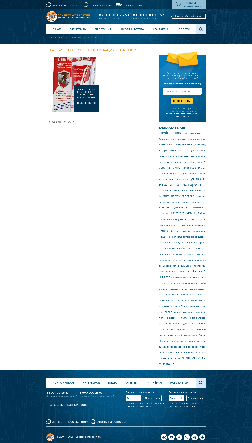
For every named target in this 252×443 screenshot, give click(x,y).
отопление (191, 358)
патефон (201, 318)
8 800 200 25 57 (148, 15)
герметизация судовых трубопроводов (184, 150)
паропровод (182, 179)
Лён (173, 364)
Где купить (78, 29)
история (185, 202)
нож (189, 271)
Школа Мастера (132, 29)
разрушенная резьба (185, 242)
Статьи (63, 37)
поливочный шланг (183, 312)
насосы (199, 294)
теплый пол (183, 329)
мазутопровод (172, 306)
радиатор (181, 254)
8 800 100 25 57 (114, 15)
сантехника (194, 254)
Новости (183, 29)
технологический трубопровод (180, 335)
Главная (51, 37)
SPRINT (185, 190)
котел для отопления (190, 225)
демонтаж (175, 358)
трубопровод (170, 133)
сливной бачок (190, 347)
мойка (192, 318)
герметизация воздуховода (190, 231)
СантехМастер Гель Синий (178, 265)
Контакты (160, 29)
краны (198, 139)
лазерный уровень (169, 202)
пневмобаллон (167, 156)
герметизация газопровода (179, 295)
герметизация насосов (193, 173)
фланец (199, 248)
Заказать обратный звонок (188, 16)
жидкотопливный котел (188, 352)
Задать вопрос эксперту (65, 5)
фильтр (173, 225)
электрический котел (182, 139)
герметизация (186, 212)
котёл (193, 277)
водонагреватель (185, 156)
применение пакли (177, 318)
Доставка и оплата (134, 5)
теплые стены (166, 179)
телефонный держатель (182, 323)
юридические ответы (170, 237)
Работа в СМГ (180, 382)
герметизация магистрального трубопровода (182, 145)
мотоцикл (200, 196)
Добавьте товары (192, 6)
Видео (112, 382)
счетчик (163, 323)
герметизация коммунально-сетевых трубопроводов (182, 219)
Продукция (103, 29)
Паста (190, 248)
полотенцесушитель (175, 162)
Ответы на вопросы (100, 5)
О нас (56, 29)
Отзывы (131, 382)
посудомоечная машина (186, 283)
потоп (168, 311)
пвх (170, 283)
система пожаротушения (183, 289)
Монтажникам (63, 382)
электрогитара (181, 277)
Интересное (91, 382)
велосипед (196, 190)
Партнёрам (154, 382)
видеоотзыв (180, 207)
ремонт (181, 271)
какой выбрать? (170, 173)
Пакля (184, 306)
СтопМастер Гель (169, 190)
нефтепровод (195, 162)
